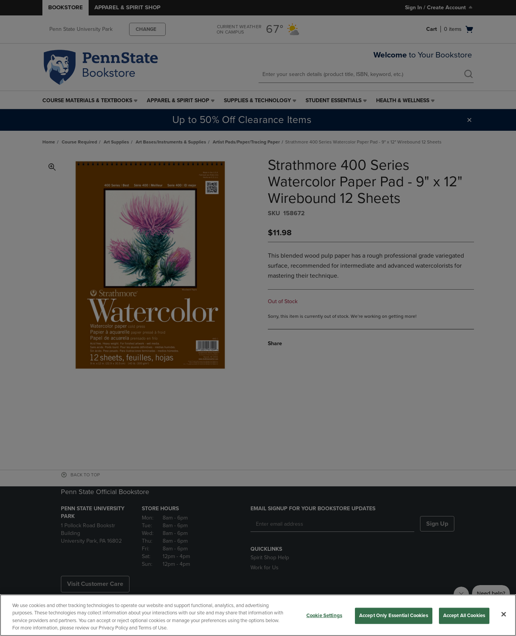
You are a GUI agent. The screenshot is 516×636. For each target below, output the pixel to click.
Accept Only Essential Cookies (393, 615)
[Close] (503, 614)
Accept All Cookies (464, 615)
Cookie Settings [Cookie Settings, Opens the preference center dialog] (324, 615)
